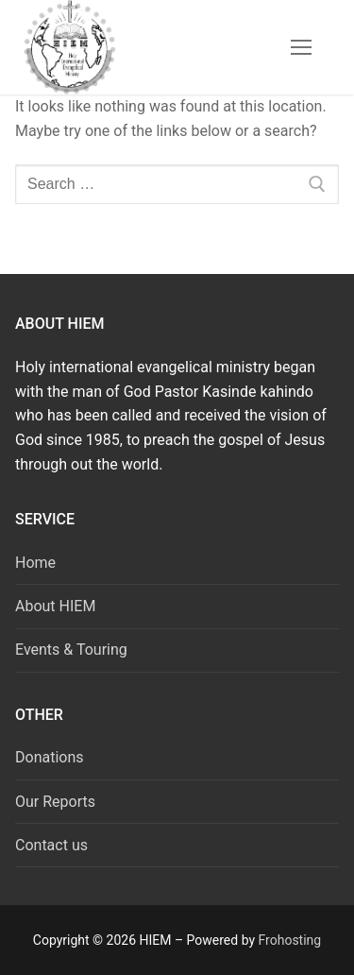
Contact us (51, 845)
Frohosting (290, 940)
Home (35, 563)
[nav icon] (301, 47)
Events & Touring (71, 650)
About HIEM (55, 606)
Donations (49, 757)
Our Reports (55, 802)
